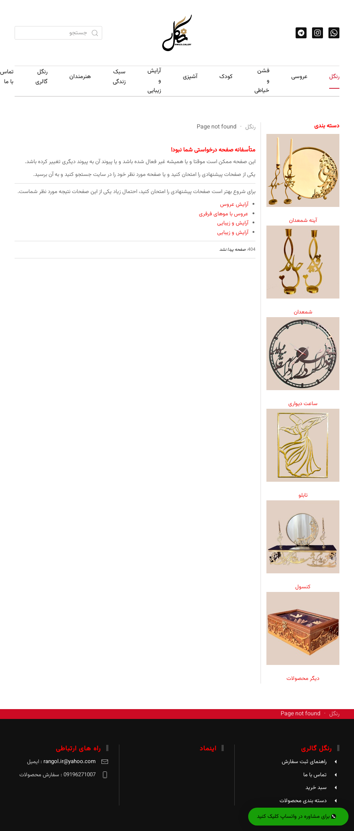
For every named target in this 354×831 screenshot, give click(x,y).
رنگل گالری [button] (41, 77)
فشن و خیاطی (261, 80)
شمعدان (303, 312)
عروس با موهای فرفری (223, 214)
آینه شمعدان (303, 220)
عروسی (299, 76)
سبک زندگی (119, 77)
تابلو (303, 495)
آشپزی (190, 76)
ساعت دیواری (303, 404)
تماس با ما (7, 77)
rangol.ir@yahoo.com (69, 762)
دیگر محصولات (302, 678)
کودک (225, 76)
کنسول (303, 587)
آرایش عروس (234, 204)
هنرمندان (80, 76)
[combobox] (58, 33)
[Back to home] (177, 33)
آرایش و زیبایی (154, 80)
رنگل (334, 76)
